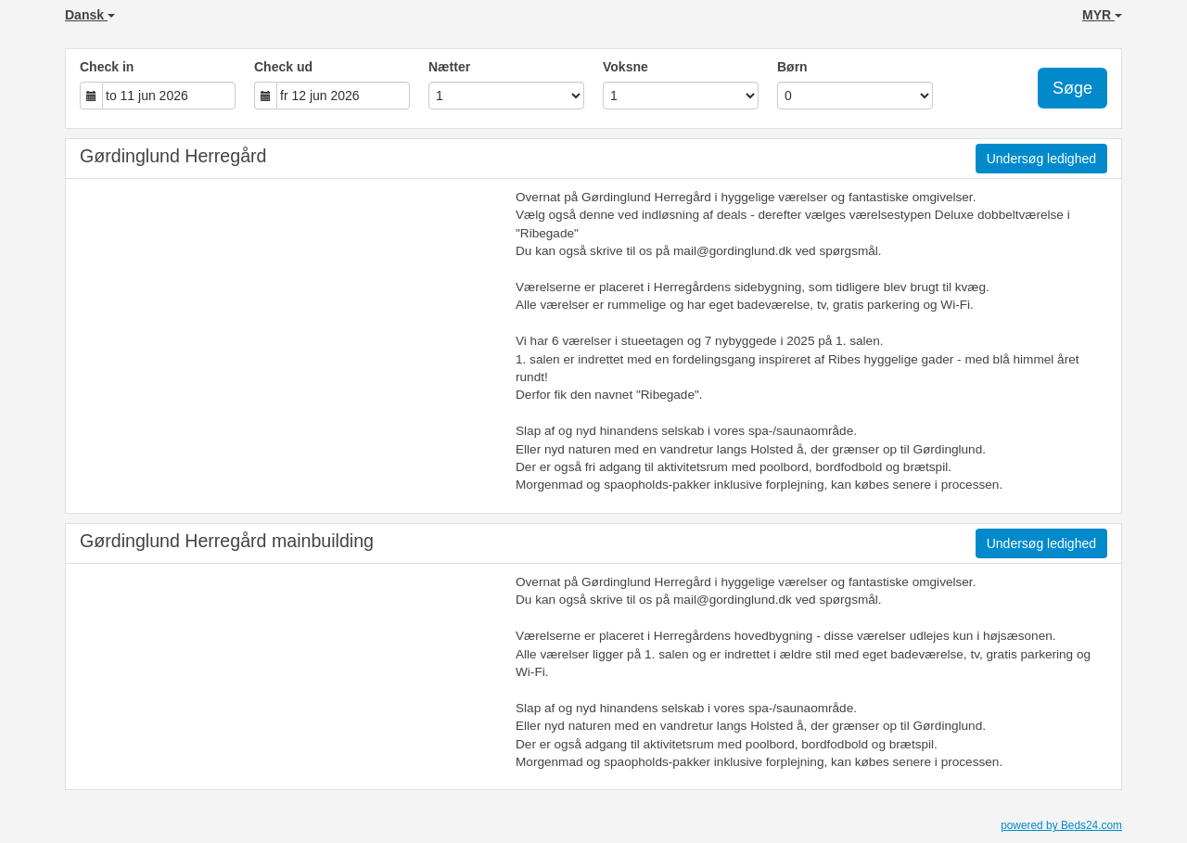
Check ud (283, 66)
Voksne (625, 66)
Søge (1072, 88)
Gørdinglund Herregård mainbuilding (227, 540)
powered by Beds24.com (1061, 825)
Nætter (449, 66)
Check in (107, 66)
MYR (1102, 14)
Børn (792, 66)
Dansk (90, 14)
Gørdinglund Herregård (173, 156)
